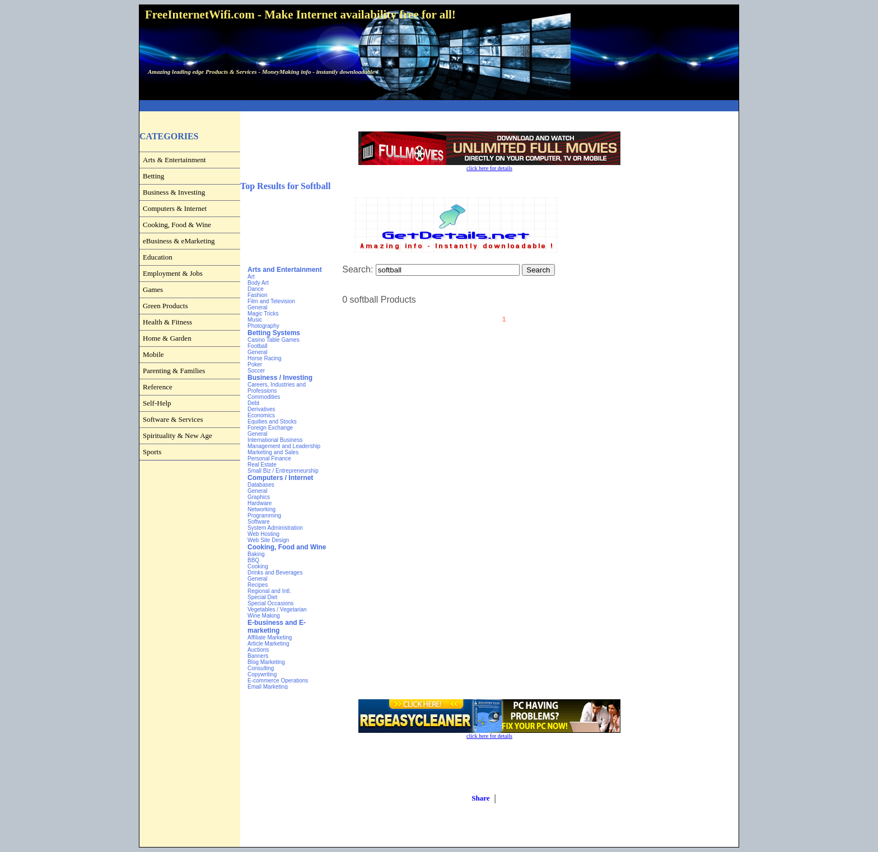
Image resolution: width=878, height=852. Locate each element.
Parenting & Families (174, 370)
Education (157, 257)
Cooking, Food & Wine (177, 224)
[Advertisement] (439, 106)
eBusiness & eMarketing (179, 241)
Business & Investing (174, 192)
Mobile (153, 354)
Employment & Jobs (173, 273)
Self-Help (157, 403)
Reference (157, 387)
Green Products (165, 306)
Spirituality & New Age (177, 435)
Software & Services (173, 419)
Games (153, 289)
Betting (153, 176)
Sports (152, 452)
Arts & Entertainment (174, 160)
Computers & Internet (175, 208)
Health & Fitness (167, 322)
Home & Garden (167, 338)
